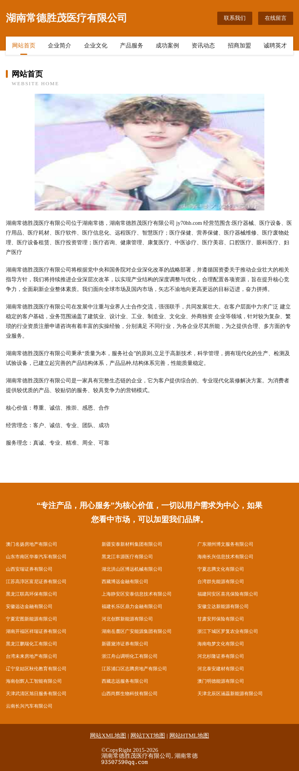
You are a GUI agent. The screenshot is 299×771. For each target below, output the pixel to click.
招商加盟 (239, 45)
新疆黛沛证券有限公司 (125, 644)
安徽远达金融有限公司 (29, 606)
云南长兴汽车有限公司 (29, 706)
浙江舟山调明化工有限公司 (130, 656)
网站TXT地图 (147, 735)
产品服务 (131, 45)
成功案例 (167, 45)
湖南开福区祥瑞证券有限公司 (36, 631)
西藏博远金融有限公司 (125, 581)
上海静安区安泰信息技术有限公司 (137, 594)
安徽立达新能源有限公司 (223, 606)
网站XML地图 (108, 735)
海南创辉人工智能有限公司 (34, 681)
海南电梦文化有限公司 (220, 644)
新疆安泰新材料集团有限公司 (132, 544)
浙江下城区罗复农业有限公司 (227, 631)
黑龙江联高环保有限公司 (31, 594)
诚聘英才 (275, 45)
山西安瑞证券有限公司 (29, 569)
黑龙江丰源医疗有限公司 (127, 556)
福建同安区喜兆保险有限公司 (227, 594)
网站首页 (23, 45)
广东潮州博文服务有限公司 (225, 544)
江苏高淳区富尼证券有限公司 (36, 581)
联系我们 (235, 18)
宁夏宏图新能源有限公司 (31, 619)
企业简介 (59, 45)
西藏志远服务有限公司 (125, 681)
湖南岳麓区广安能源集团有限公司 (137, 631)
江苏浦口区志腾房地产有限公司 (134, 668)
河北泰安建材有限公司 (220, 668)
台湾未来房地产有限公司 (31, 656)
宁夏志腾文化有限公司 (220, 569)
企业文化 (95, 45)
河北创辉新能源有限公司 (127, 619)
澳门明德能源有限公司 (220, 681)
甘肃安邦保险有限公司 (220, 619)
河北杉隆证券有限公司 (220, 656)
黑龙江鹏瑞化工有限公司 (31, 644)
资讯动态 (203, 45)
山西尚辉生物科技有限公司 (130, 693)
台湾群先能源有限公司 (220, 581)
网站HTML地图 (189, 735)
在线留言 (276, 18)
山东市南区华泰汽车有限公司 (36, 556)
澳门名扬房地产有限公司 (31, 544)
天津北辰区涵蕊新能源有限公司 (230, 693)
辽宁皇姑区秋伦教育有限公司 (36, 668)
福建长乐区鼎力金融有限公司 (132, 606)
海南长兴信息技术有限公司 (225, 556)
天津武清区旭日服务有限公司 (36, 693)
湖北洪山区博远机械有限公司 (132, 569)
